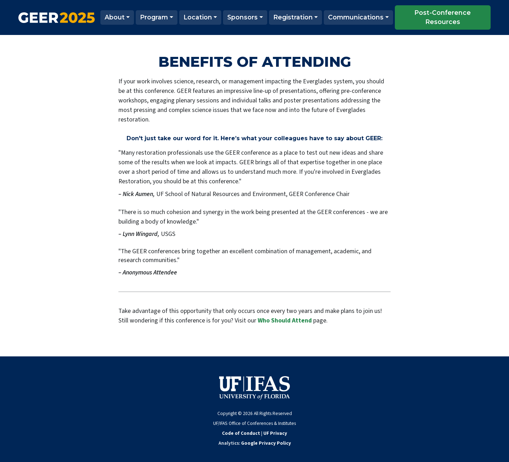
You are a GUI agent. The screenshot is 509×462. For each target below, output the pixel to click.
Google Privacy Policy (266, 443)
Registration (293, 17)
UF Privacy (275, 433)
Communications (356, 17)
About (115, 17)
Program (154, 17)
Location (197, 17)
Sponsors (242, 17)
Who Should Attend (285, 320)
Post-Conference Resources (442, 17)
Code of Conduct (241, 433)
